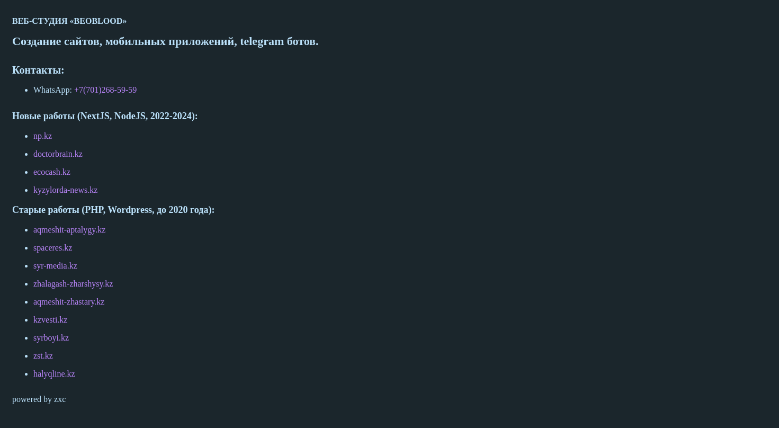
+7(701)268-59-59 (104, 89)
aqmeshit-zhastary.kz (68, 301)
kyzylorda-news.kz (65, 189)
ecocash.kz (51, 171)
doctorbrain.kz (58, 153)
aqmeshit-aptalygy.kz (69, 229)
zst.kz (43, 355)
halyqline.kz (54, 373)
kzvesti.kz (50, 319)
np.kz (42, 135)
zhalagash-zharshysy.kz (73, 283)
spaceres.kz (52, 247)
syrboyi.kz (51, 337)
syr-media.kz (55, 265)
